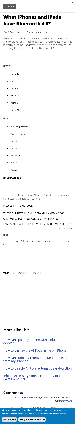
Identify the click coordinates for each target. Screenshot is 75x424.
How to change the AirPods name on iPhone (34, 350)
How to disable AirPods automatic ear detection (37, 368)
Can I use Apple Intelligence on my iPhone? (30, 218)
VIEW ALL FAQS (65, 228)
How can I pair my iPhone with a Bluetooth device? (33, 341)
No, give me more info (32, 419)
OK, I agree (9, 419)
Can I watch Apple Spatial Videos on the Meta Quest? (37, 224)
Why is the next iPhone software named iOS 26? (33, 213)
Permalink (67, 401)
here (37, 198)
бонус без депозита (26, 397)
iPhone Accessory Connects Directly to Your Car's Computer (34, 377)
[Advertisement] (37, 301)
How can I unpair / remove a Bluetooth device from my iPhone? (35, 359)
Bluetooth (19, 273)
